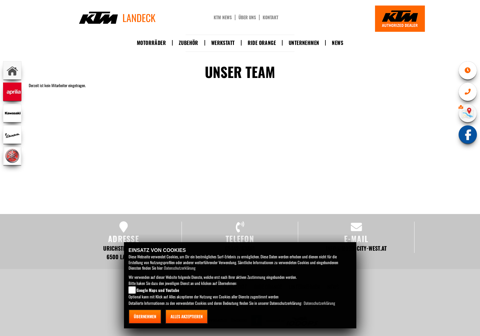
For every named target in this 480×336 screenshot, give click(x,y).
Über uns (247, 17)
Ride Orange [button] (262, 43)
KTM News (223, 17)
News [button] (337, 43)
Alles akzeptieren (187, 316)
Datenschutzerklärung (180, 268)
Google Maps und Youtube (158, 290)
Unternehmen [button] (304, 43)
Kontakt (270, 17)
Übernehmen (145, 316)
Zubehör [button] (188, 43)
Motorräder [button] (151, 43)
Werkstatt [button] (223, 43)
